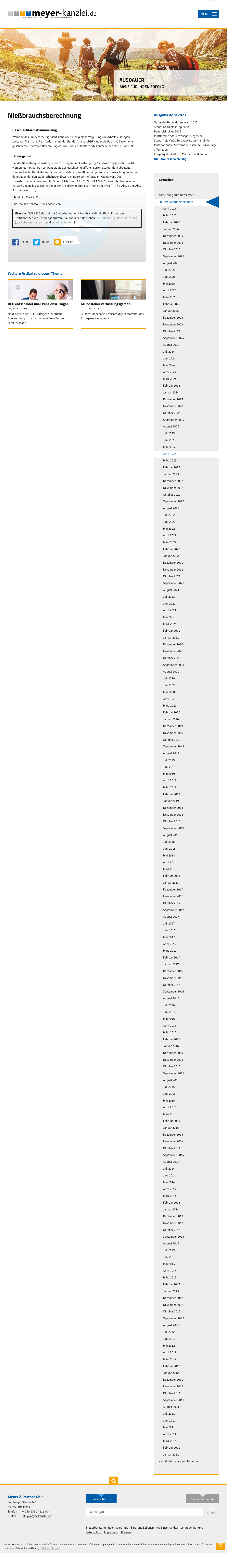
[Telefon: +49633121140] (35, 1512)
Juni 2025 (169, 277)
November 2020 (173, 651)
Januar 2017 (171, 964)
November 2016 (173, 978)
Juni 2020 (169, 685)
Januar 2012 (171, 1373)
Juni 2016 (169, 1012)
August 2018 (171, 835)
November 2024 (173, 324)
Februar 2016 (171, 1039)
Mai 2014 (169, 1182)
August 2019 (171, 753)
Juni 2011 (169, 1421)
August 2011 (171, 1407)
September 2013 (173, 1237)
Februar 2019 (171, 794)
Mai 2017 (169, 937)
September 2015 (173, 1073)
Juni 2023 (169, 440)
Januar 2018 (171, 883)
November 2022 (173, 488)
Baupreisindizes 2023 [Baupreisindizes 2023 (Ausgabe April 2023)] (167, 131)
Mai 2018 (169, 855)
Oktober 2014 (171, 1148)
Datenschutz (94, 1532)
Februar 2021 (171, 631)
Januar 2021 (171, 638)
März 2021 (169, 624)
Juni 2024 (169, 358)
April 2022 (169, 535)
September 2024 (173, 338)
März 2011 (169, 1441)
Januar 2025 (171, 311)
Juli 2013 (169, 1250)
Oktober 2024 (171, 331)
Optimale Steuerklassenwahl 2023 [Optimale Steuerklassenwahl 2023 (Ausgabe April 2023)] (175, 122)
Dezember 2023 (173, 399)
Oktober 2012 (171, 1311)
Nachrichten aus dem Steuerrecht (179, 1461)
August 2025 (171, 263)
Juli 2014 (169, 1169)
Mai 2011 (169, 1427)
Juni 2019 (169, 767)
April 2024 (169, 372)
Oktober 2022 (171, 495)
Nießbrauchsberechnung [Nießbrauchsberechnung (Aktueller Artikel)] (170, 159)
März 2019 (169, 787)
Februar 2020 (171, 712)
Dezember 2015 (173, 1053)
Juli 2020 (169, 678)
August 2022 (171, 508)
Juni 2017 (169, 930)
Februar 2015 (171, 1121)
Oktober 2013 (171, 1230)
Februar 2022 (171, 549)
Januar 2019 (171, 801)
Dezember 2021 (173, 563)
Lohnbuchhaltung (63, 222)
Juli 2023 (169, 433)
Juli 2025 (169, 270)
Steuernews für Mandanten (175, 202)
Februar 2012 (171, 1366)
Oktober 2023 (171, 413)
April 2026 (169, 209)
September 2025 (173, 256)
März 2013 (169, 1277)
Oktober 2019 (171, 740)
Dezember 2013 (173, 1216)
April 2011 (169, 1434)
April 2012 (169, 1352)
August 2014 (171, 1162)
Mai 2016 (169, 1019)
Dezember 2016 (173, 971)
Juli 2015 (169, 1087)
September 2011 (173, 1400)
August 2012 (171, 1325)
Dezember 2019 (173, 726)
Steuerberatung (106, 218)
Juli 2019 (169, 760)
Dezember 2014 (173, 1135)
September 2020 (173, 665)
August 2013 (171, 1243)
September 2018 (173, 828)
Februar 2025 (171, 304)
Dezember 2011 (173, 1380)
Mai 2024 (169, 365)
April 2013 (169, 1271)
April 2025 (169, 290)
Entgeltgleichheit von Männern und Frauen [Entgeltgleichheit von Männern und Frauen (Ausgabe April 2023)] (181, 154)
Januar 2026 (171, 229)
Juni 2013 (169, 1257)
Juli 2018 (169, 842)
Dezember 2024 (173, 318)
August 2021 (171, 590)
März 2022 (169, 542)
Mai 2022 (169, 529)
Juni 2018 (169, 849)
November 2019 (173, 733)
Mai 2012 (169, 1346)
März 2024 (169, 379)
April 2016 (169, 1026)
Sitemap (125, 1532)
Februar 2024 (171, 386)
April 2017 (169, 944)
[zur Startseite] (52, 14)
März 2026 (169, 215)
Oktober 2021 (171, 576)
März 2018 (169, 869)
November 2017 (173, 896)
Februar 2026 (171, 222)
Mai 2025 (169, 284)
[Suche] (144, 1512)
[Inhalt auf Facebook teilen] (21, 242)
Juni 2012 (169, 1339)
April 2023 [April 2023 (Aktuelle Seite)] (169, 454)
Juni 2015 (169, 1094)
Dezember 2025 (173, 236)
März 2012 (169, 1359)
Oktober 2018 (171, 821)
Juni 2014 (169, 1175)
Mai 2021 (169, 617)
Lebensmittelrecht (32, 222)
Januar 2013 (171, 1291)
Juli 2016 (169, 1005)
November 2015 (173, 1060)
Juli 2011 (169, 1414)
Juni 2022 (169, 522)
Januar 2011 (171, 1455)
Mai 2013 (169, 1264)
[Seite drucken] (65, 242)
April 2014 (169, 1189)
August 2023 (171, 426)
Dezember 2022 (173, 481)
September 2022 (173, 501)
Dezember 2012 (173, 1298)
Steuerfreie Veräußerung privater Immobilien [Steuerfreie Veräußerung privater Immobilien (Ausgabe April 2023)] (182, 140)
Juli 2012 (169, 1332)
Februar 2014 (171, 1203)
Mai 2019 (169, 774)
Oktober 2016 (171, 985)
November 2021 (173, 570)
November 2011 (173, 1386)
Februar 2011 (171, 1448)
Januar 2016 (171, 1046)
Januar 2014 (171, 1209)
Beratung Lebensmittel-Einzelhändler (154, 1528)
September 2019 (173, 746)
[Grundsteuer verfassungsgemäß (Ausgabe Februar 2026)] (113, 304)
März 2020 (169, 706)
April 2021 (169, 610)
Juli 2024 (169, 352)
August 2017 (171, 917)
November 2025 (173, 243)
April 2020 (169, 699)
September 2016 (173, 991)
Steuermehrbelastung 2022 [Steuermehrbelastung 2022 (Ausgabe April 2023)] (171, 127)
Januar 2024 (171, 392)
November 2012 (173, 1305)
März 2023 (169, 460)
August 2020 (171, 672)
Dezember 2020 (173, 644)
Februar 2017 (171, 957)
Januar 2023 (171, 474)
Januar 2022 (171, 556)
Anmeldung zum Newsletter (176, 195)
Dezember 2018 (173, 808)
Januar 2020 (171, 719)
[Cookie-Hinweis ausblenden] (220, 1546)
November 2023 (173, 406)
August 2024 (171, 345)
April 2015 (169, 1107)
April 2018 (169, 862)
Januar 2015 (171, 1128)
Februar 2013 (171, 1284)
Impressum (111, 1532)
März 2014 (169, 1196)
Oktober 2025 (171, 249)
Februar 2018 (171, 876)
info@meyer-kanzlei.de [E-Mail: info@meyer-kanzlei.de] (36, 1516)
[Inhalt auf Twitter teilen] (42, 242)
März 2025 (169, 297)
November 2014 (173, 1141)
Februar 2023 (171, 467)
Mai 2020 (169, 692)
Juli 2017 (169, 923)
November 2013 (173, 1223)
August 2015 (171, 1080)
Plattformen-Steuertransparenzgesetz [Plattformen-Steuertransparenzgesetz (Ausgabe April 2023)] (178, 136)
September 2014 (173, 1155)
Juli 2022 (169, 515)
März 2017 (169, 951)
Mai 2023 (169, 447)
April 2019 (169, 780)
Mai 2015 (169, 1101)
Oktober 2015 (171, 1066)
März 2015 (169, 1114)
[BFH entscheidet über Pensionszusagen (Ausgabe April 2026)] (40, 304)
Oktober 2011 (171, 1393)
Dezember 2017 (173, 889)
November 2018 (173, 815)
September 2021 (173, 583)
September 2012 (173, 1318)
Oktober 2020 (171, 658)
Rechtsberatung (127, 218)
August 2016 (171, 998)
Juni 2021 (169, 604)
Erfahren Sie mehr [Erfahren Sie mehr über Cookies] (50, 1548)
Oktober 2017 (171, 903)
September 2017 (173, 910)
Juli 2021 (169, 597)
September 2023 (173, 420)
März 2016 (169, 1032)
